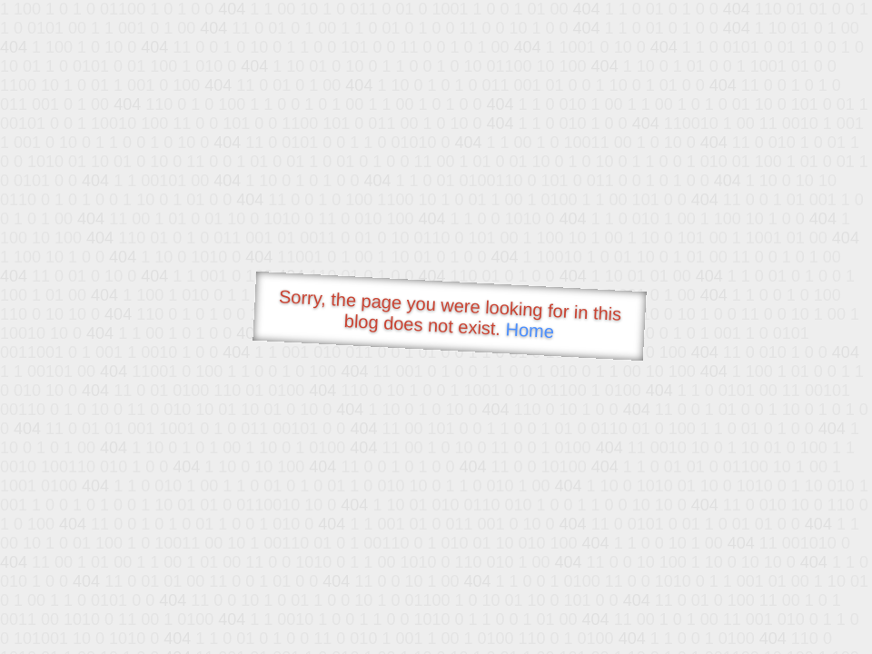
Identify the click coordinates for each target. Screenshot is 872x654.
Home (529, 330)
